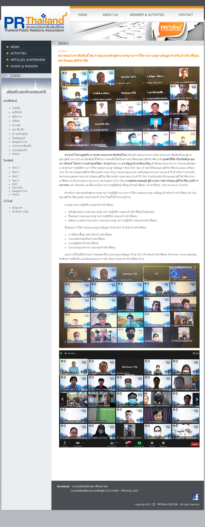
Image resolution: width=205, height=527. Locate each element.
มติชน (15, 121)
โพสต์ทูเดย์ (18, 138)
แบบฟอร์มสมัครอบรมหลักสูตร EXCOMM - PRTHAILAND (104, 490)
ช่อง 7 (15, 176)
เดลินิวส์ (17, 112)
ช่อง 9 (15, 180)
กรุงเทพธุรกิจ (19, 150)
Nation (16, 153)
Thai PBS (17, 187)
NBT (15, 184)
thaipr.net (17, 207)
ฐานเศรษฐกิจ (20, 133)
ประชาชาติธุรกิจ (21, 145)
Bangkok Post (19, 141)
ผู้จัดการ (17, 116)
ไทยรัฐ (16, 108)
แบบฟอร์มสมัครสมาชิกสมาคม (90, 486)
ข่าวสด (16, 125)
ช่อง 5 (15, 172)
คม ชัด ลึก (18, 129)
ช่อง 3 (15, 167)
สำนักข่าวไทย (20, 211)
